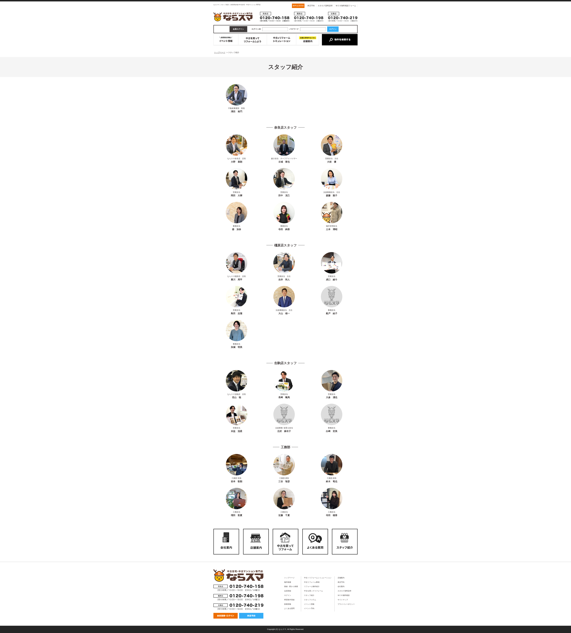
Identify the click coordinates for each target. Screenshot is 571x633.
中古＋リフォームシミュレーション (317, 578)
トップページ (289, 578)
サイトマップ (343, 600)
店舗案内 (341, 578)
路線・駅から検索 (291, 586)
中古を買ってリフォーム (313, 591)
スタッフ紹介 (309, 595)
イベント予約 (309, 608)
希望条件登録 (289, 600)
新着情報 (287, 604)
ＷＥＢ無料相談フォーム (346, 6)
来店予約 (311, 6)
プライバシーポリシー (346, 604)
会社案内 (341, 586)
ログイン (287, 595)
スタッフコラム (310, 600)
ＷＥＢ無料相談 (344, 595)
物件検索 (287, 582)
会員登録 (287, 591)
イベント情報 (309, 604)
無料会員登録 (298, 6)
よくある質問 (289, 608)
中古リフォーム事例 (311, 582)
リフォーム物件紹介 (311, 586)
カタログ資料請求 (325, 6)
